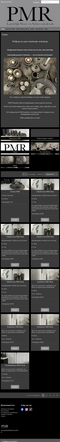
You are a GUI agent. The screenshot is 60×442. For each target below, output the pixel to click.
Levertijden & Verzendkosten (9, 412)
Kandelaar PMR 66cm (15, 327)
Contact (32, 29)
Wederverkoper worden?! (22, 29)
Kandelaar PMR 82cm (45, 327)
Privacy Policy (5, 411)
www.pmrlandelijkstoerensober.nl (10, 431)
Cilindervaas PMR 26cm (45, 192)
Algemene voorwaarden (7, 409)
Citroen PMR (15, 192)
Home (3, 29)
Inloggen (36, 2)
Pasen (45, 29)
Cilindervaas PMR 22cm (15, 282)
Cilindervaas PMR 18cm (45, 237)
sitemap (40, 439)
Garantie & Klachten (6, 414)
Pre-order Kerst (39, 29)
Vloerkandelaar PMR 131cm (15, 365)
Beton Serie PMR (10, 29)
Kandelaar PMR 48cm (45, 282)
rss (43, 439)
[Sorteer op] (51, 174)
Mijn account (6, 2)
